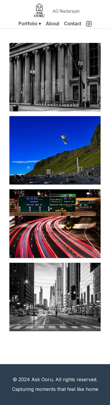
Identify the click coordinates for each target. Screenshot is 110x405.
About (52, 23)
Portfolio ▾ (29, 23)
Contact (72, 23)
